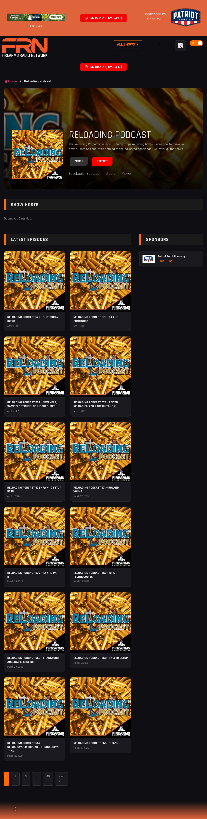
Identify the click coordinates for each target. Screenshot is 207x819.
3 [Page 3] (26, 776)
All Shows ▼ (128, 44)
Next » (61, 778)
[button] (159, 43)
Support (102, 161)
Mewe (126, 173)
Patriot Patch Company (171, 256)
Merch (79, 161)
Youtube (93, 173)
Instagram (111, 173)
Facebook (76, 173)
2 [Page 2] (15, 776)
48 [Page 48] (48, 776)
